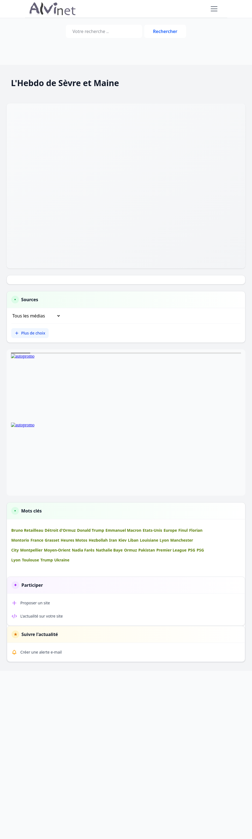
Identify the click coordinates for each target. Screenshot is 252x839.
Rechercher (165, 31)
